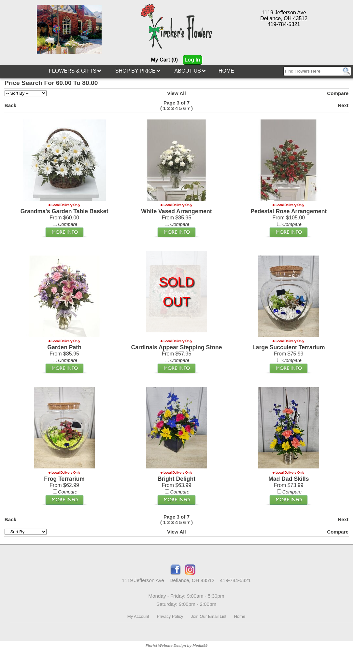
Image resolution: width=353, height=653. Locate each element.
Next (343, 105)
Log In (192, 60)
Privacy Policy (170, 616)
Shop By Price (138, 71)
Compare (337, 93)
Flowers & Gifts (75, 71)
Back (10, 105)
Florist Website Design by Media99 (176, 645)
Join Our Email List (208, 616)
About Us (190, 71)
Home (226, 71)
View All (176, 93)
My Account (138, 616)
